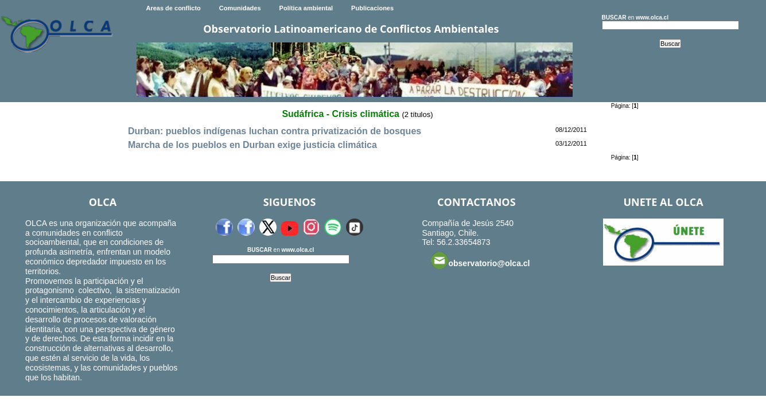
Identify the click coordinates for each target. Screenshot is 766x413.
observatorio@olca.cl (480, 260)
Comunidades (240, 8)
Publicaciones (372, 8)
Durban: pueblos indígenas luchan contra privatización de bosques (274, 131)
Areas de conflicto (173, 8)
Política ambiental (306, 8)
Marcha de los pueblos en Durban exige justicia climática (252, 145)
